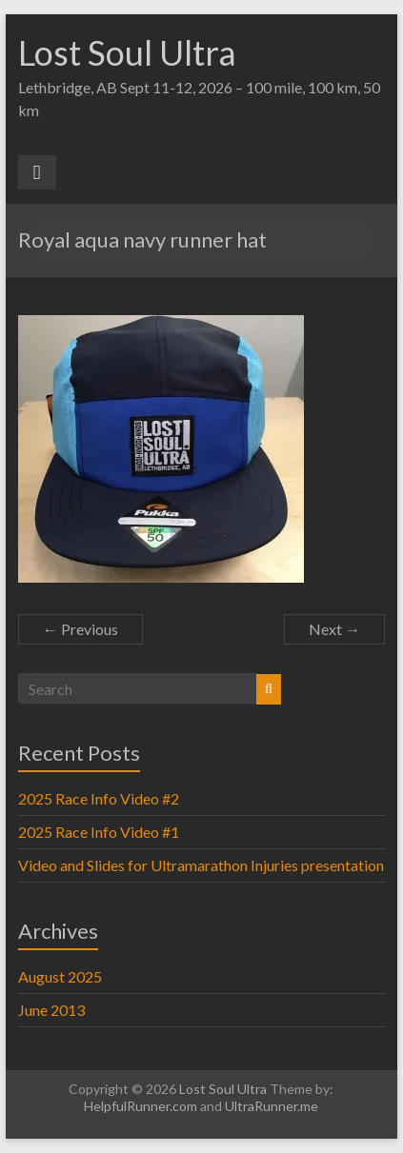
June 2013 (51, 1010)
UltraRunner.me (271, 1106)
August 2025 (60, 976)
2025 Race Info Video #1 (98, 832)
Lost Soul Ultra (127, 52)
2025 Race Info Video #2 (98, 798)
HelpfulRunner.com (140, 1106)
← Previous (80, 629)
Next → (334, 629)
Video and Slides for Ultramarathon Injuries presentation (201, 865)
